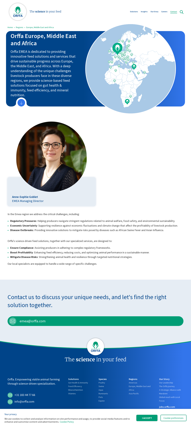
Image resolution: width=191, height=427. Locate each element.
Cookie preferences (173, 417)
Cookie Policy (67, 421)
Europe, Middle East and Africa (40, 27)
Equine (102, 400)
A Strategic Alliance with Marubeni (170, 392)
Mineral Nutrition (75, 390)
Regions (19, 27)
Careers (164, 11)
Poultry (102, 382)
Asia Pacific (134, 393)
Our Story (154, 11)
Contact (173, 11)
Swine (101, 386)
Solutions (134, 11)
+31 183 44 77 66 (21, 395)
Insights (144, 11)
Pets (101, 397)
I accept (147, 417)
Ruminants (103, 393)
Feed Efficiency (75, 386)
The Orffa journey (167, 386)
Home (10, 27)
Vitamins (72, 393)
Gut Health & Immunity (78, 382)
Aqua (101, 390)
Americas (133, 382)
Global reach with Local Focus (169, 399)
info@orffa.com (21, 401)
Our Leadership (166, 382)
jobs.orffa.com (167, 406)
